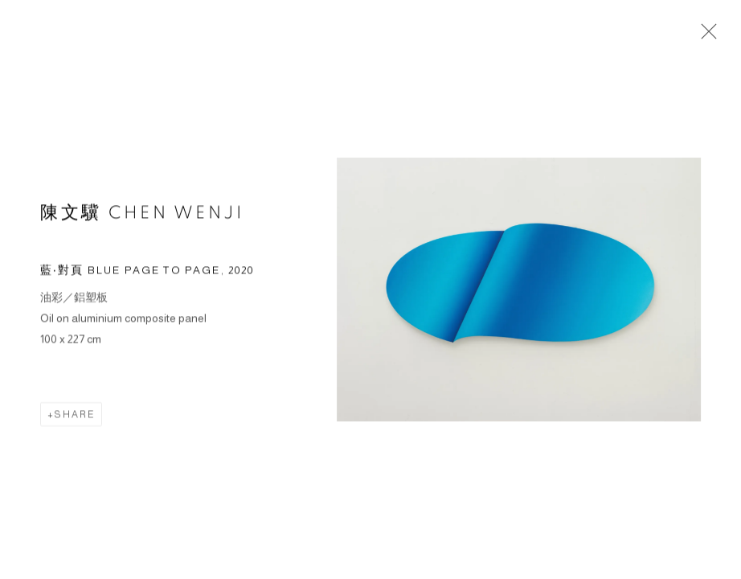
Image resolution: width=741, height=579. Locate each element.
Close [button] (705, 36)
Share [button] (75, 415)
